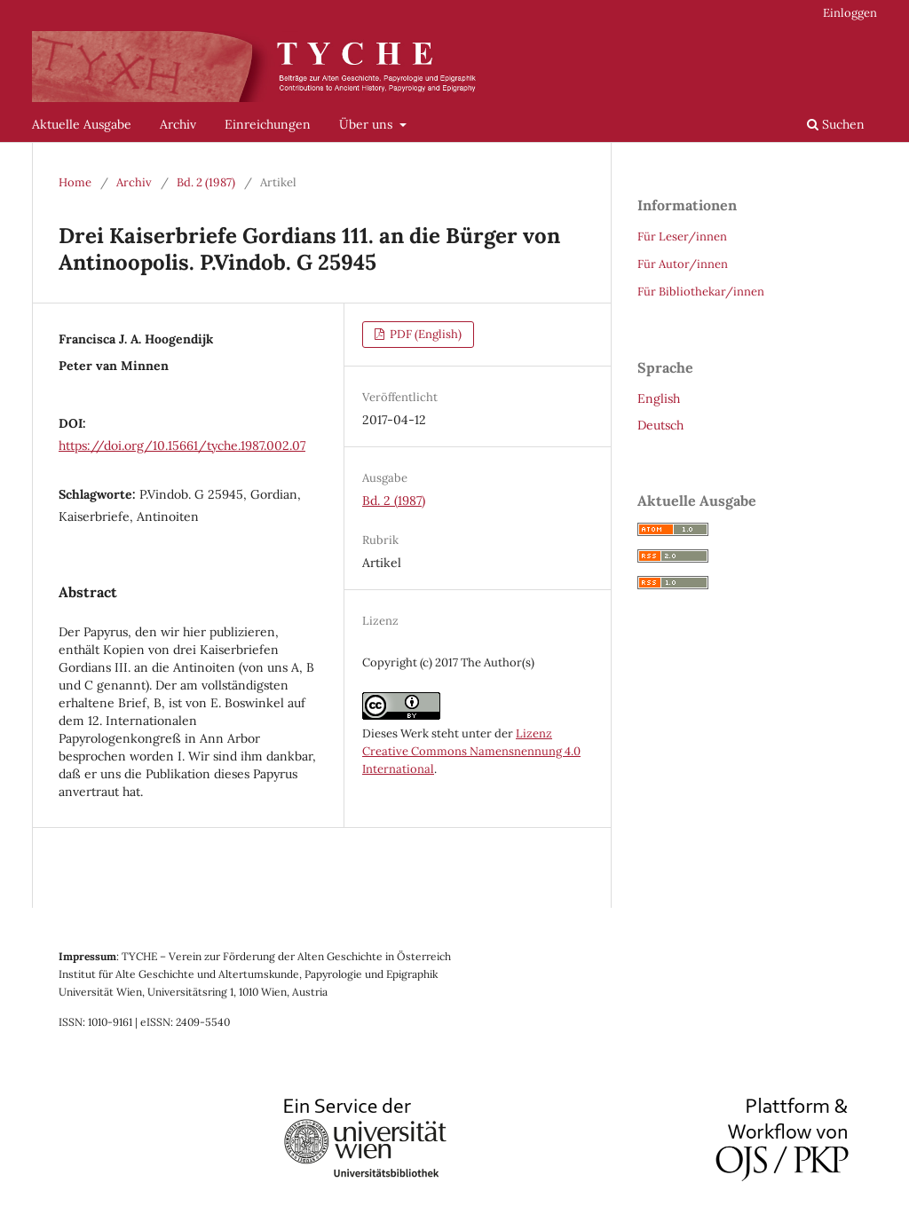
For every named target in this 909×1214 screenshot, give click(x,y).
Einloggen (850, 12)
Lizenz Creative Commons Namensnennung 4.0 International (471, 751)
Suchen (836, 124)
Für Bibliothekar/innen (700, 291)
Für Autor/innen (682, 264)
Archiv (178, 124)
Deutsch (660, 425)
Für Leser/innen (682, 236)
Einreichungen (268, 124)
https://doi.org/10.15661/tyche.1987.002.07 (182, 445)
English (658, 398)
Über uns (367, 124)
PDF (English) (424, 334)
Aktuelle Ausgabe (81, 124)
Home (75, 182)
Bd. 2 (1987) (206, 182)
